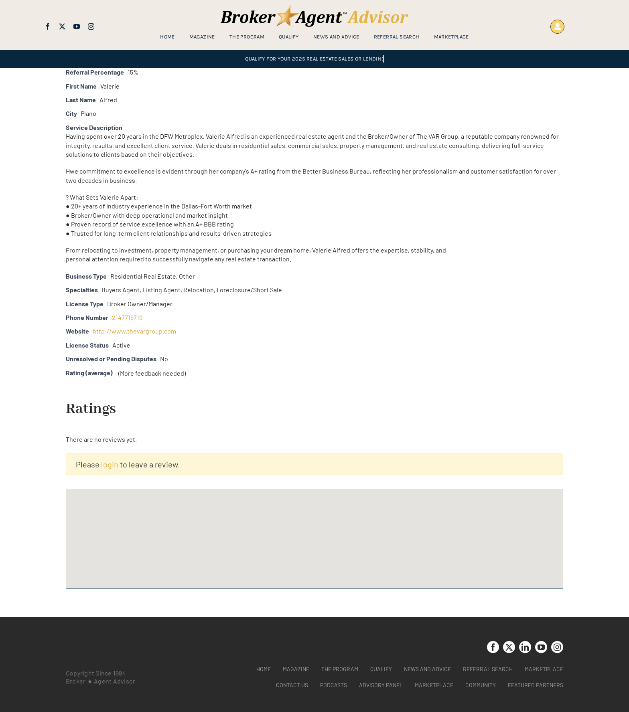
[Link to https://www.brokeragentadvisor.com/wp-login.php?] (557, 27)
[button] (314, 531)
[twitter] (62, 26)
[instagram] (91, 26)
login (109, 464)
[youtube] (76, 26)
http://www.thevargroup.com (134, 331)
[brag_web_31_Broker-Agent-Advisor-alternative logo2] (314, 8)
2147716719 (127, 317)
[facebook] (48, 26)
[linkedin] (525, 647)
